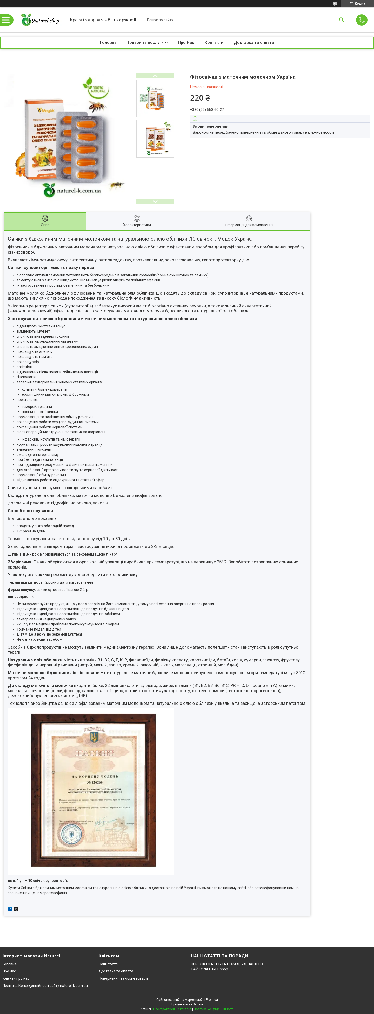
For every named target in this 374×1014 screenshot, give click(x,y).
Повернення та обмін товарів (124, 978)
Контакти (214, 42)
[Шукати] (341, 20)
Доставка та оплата (254, 42)
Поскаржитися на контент (172, 1009)
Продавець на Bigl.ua (187, 1004)
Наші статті (108, 964)
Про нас (9, 971)
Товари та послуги (145, 42)
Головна (108, 42)
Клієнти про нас (16, 978)
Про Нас (186, 42)
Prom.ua (212, 1000)
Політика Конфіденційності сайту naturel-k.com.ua (45, 986)
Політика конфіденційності (213, 1009)
